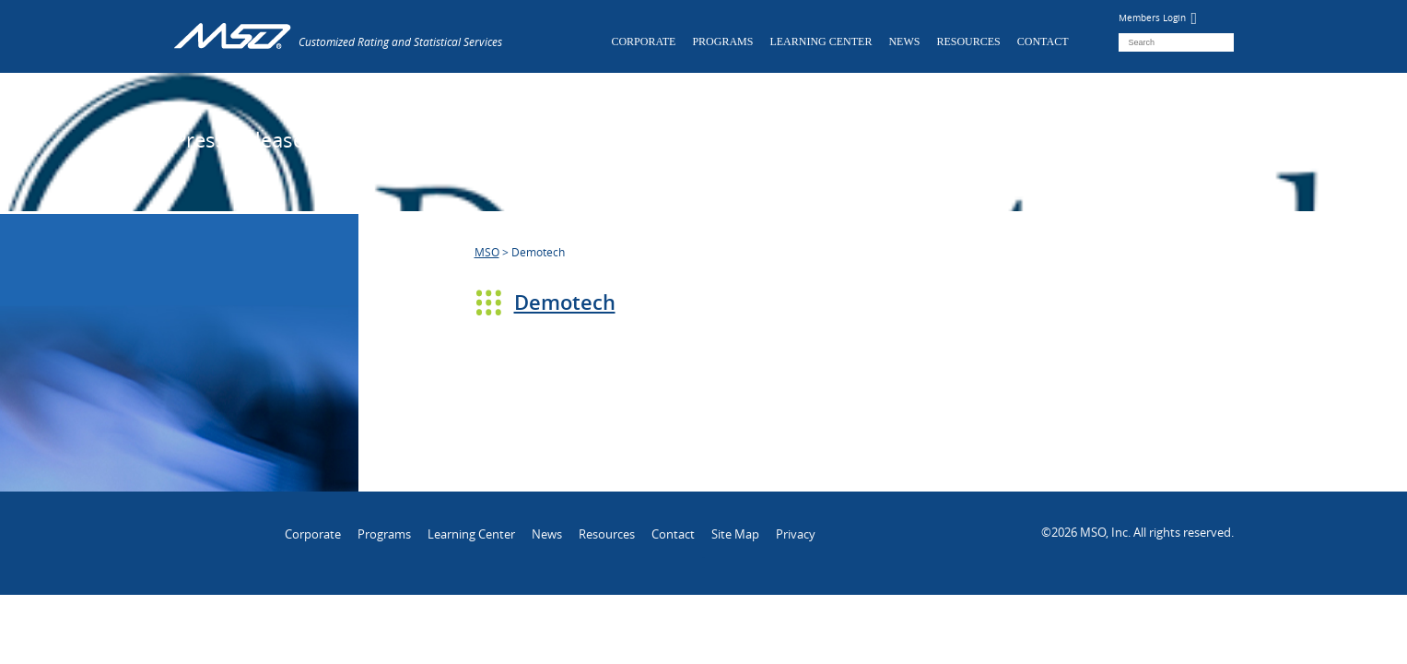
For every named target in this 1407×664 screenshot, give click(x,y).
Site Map (735, 534)
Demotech (565, 302)
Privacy (795, 534)
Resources (968, 41)
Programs (722, 41)
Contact (1043, 41)
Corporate (643, 41)
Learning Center (820, 41)
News (904, 41)
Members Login (1158, 18)
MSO (487, 251)
